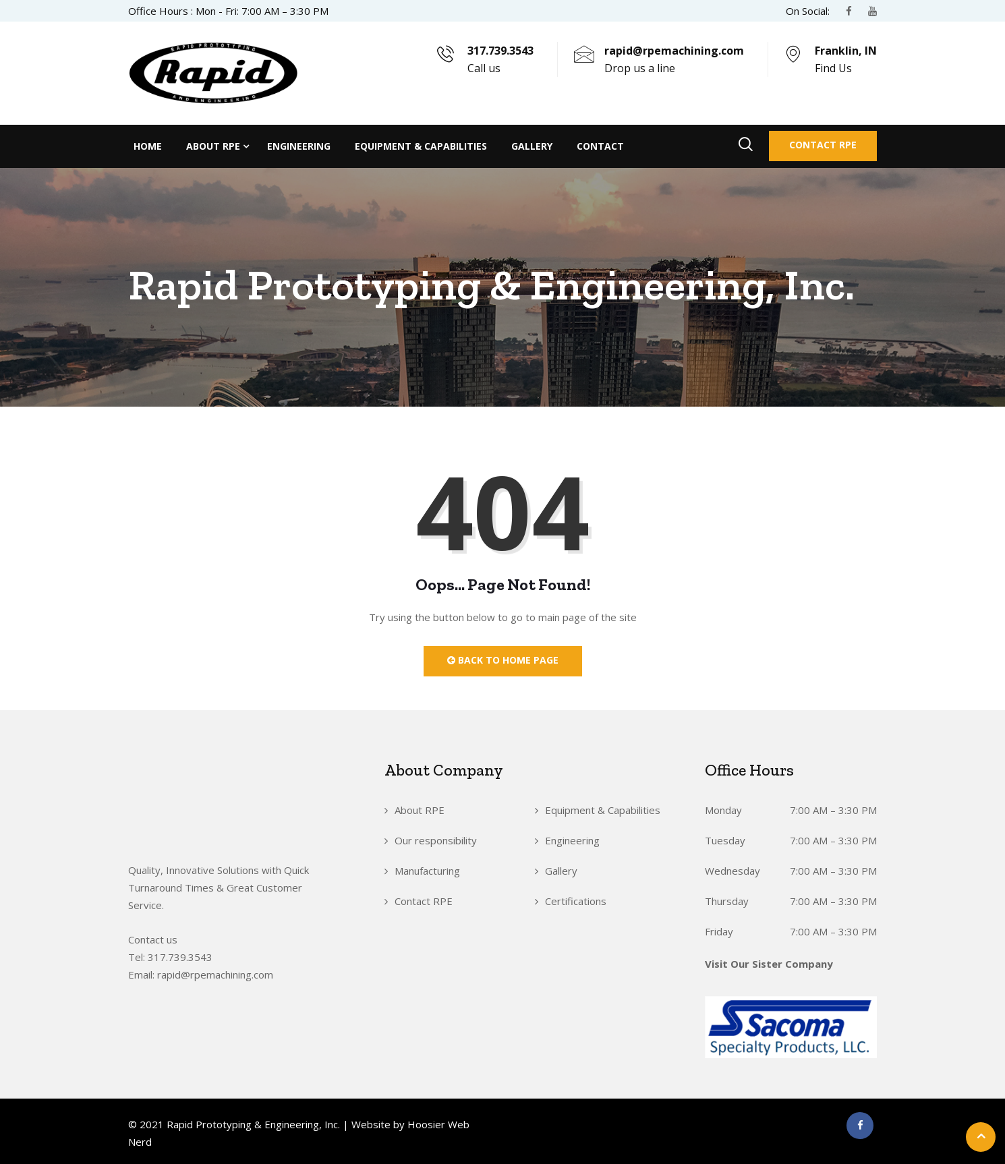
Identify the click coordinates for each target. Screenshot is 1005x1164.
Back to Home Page (502, 659)
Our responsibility (436, 840)
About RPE (213, 146)
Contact (600, 146)
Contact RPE (823, 144)
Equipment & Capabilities (421, 146)
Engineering (299, 146)
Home (148, 146)
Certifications (575, 901)
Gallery (531, 146)
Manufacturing (427, 870)
